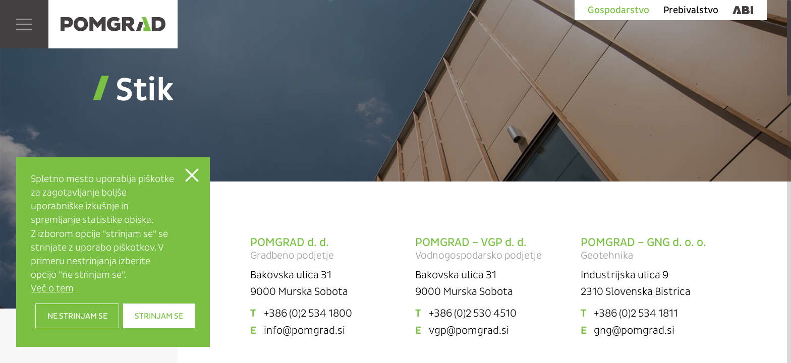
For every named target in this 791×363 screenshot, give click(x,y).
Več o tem (52, 288)
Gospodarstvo (618, 10)
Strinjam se (159, 316)
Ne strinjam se (77, 316)
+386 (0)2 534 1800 (308, 313)
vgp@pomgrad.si (469, 330)
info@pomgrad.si (304, 330)
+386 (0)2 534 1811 (636, 313)
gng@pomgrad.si (634, 330)
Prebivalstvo (690, 10)
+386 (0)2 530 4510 (473, 313)
